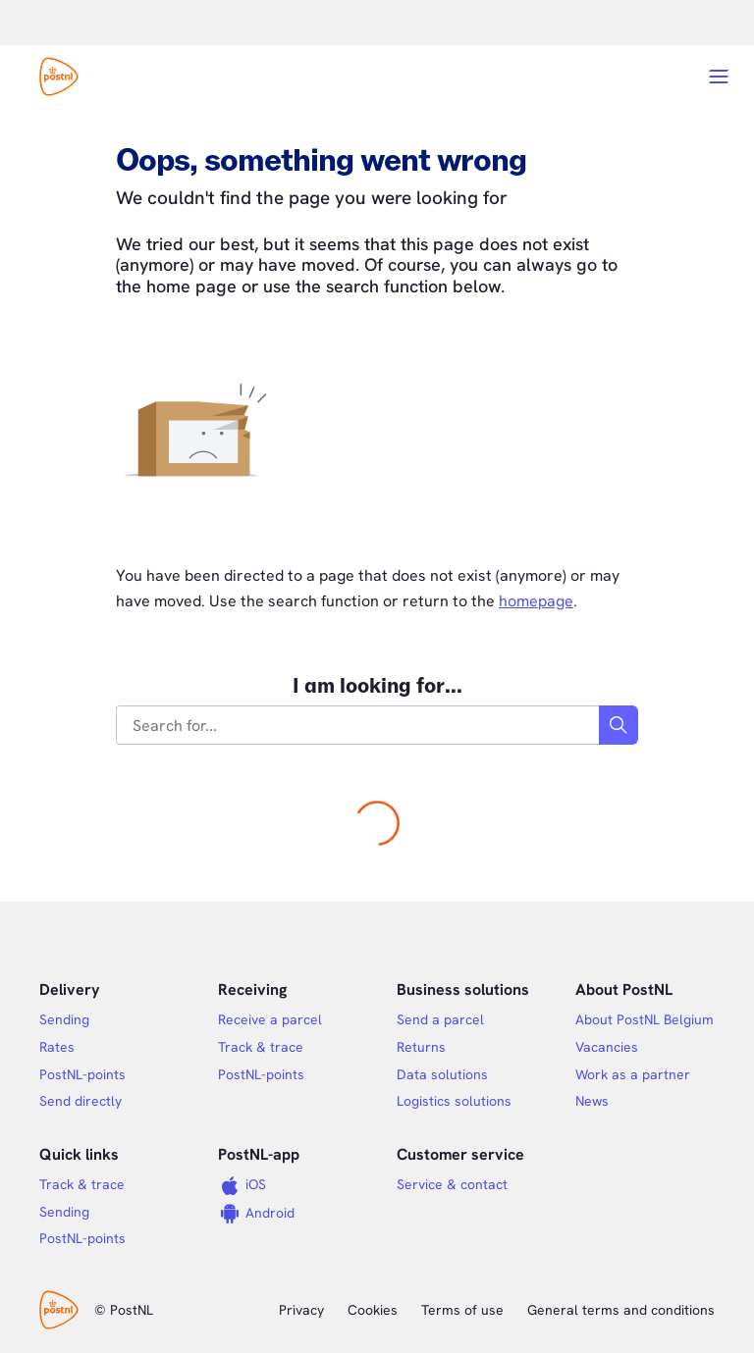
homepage (536, 601)
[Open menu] (718, 76)
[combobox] (358, 725)
